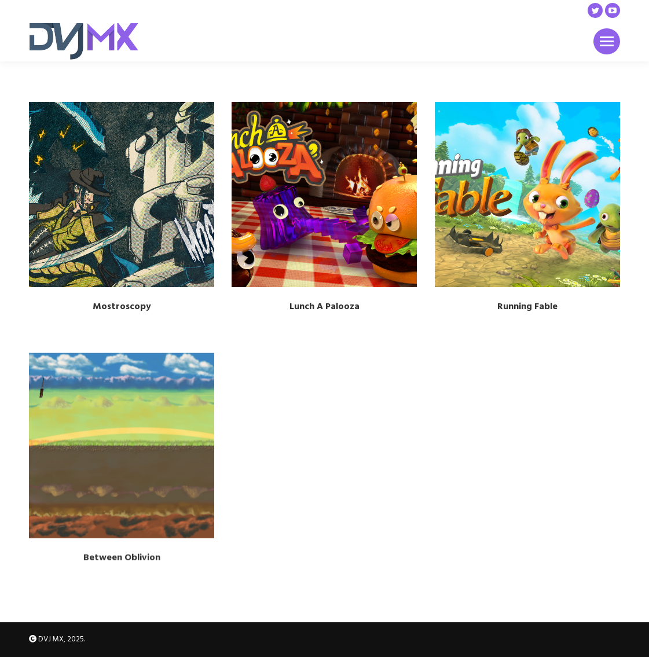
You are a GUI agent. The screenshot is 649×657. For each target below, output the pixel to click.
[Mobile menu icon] (606, 41)
